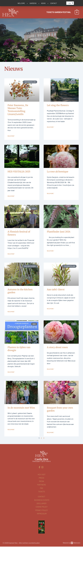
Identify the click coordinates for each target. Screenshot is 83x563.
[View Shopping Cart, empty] (77, 12)
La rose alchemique (57, 175)
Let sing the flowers (58, 104)
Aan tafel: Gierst (56, 299)
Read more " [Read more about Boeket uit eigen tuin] (50, 453)
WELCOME (21, 3)
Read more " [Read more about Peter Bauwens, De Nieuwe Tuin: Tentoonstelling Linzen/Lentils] (11, 140)
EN (70, 3)
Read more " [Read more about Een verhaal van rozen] (50, 385)
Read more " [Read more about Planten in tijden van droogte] (11, 391)
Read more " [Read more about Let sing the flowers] (50, 131)
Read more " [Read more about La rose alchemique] (50, 202)
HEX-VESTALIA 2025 (19, 175)
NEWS (43, 3)
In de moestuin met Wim (21, 426)
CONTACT (53, 3)
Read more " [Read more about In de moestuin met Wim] (11, 453)
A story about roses (57, 361)
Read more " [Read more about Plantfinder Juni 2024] (50, 261)
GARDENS (33, 3)
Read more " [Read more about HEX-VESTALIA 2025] (11, 202)
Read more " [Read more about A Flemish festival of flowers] (11, 264)
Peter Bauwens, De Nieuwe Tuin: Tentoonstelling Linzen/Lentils (18, 109)
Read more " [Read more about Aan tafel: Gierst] (50, 320)
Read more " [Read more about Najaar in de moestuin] (11, 326)
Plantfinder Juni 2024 (58, 237)
